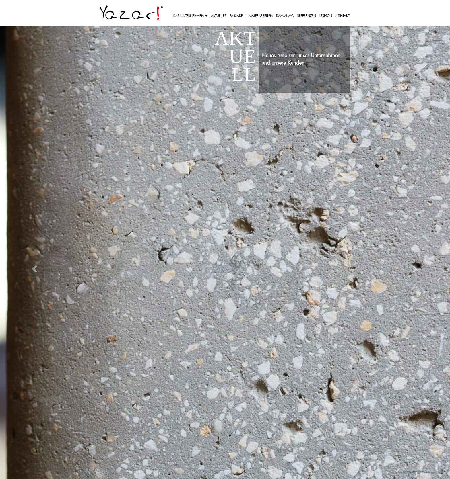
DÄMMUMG (285, 15)
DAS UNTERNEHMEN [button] (190, 15)
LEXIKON (325, 15)
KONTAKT (342, 15)
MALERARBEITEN (261, 15)
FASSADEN (237, 15)
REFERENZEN (306, 15)
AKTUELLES (218, 15)
